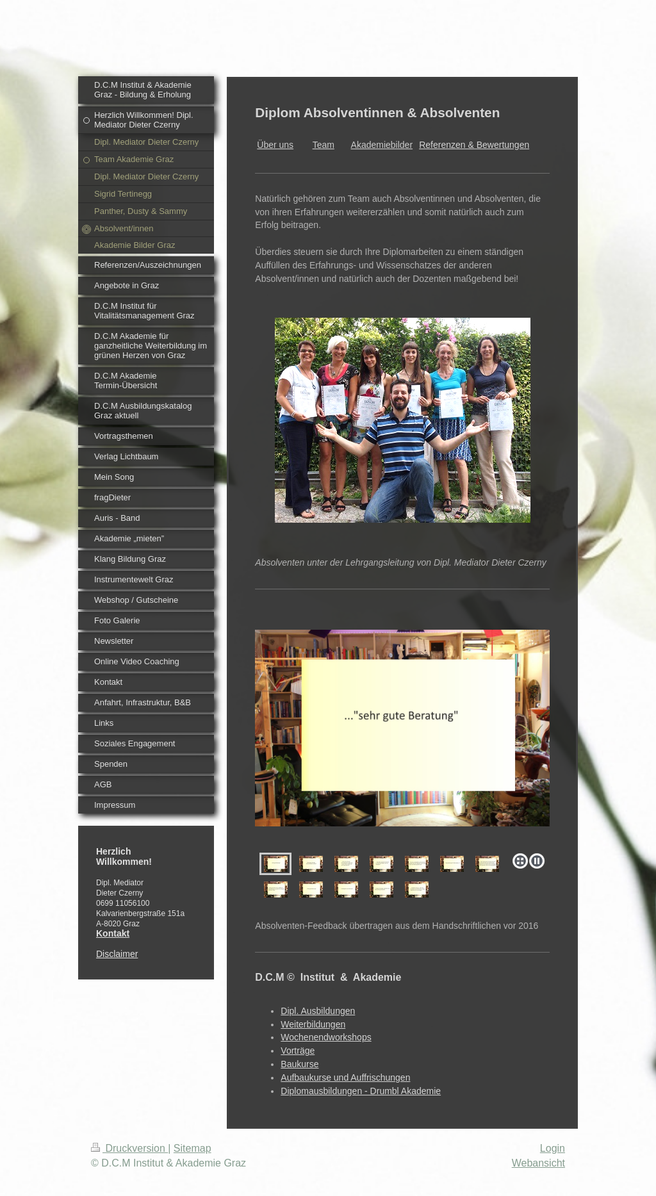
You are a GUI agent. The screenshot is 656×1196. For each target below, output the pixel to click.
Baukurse (299, 1064)
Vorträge (298, 1050)
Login (552, 1148)
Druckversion (129, 1148)
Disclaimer (117, 954)
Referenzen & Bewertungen (474, 145)
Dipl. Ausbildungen (318, 1011)
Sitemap (192, 1148)
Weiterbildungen (313, 1024)
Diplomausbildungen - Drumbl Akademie (361, 1091)
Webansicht (538, 1163)
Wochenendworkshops (326, 1037)
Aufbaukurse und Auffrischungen (345, 1077)
